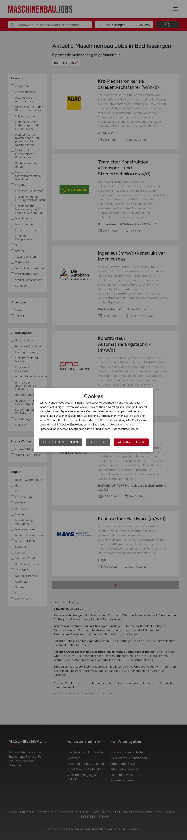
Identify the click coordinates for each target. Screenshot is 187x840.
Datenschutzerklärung (125, 429)
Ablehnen (98, 442)
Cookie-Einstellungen (60, 442)
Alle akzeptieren (131, 442)
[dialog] (93, 420)
